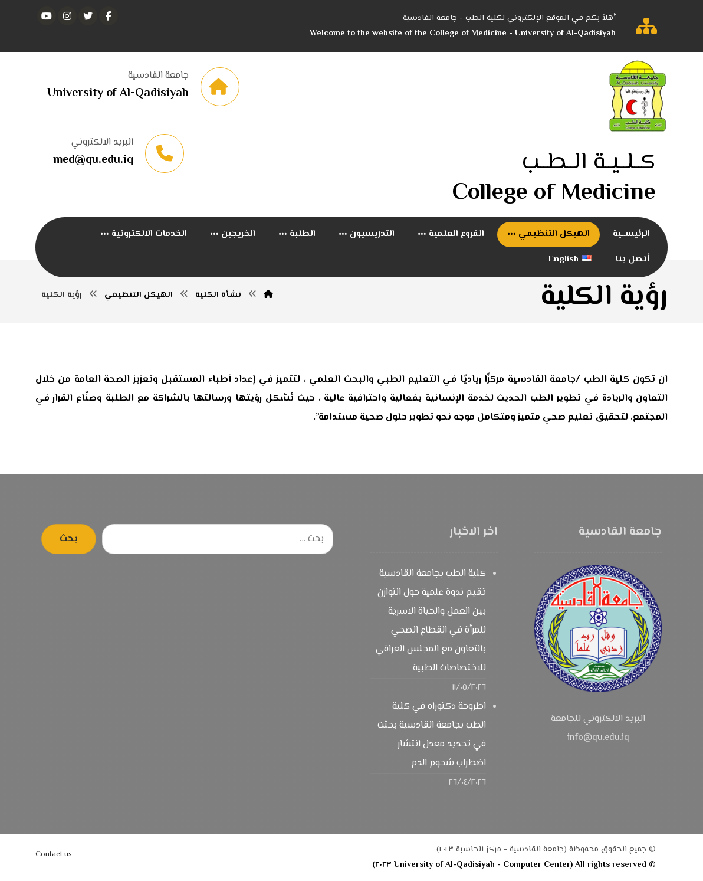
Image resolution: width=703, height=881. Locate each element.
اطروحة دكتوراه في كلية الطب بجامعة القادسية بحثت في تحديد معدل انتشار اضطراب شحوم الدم (431, 735)
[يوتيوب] (46, 15)
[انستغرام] (67, 15)
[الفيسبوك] (108, 15)
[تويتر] (87, 15)
